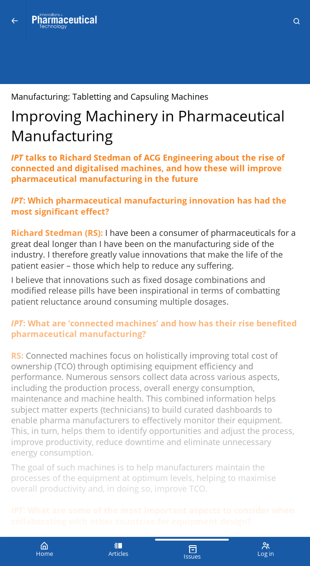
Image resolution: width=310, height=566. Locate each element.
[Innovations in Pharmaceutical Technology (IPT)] (155, 21)
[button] (296, 21)
